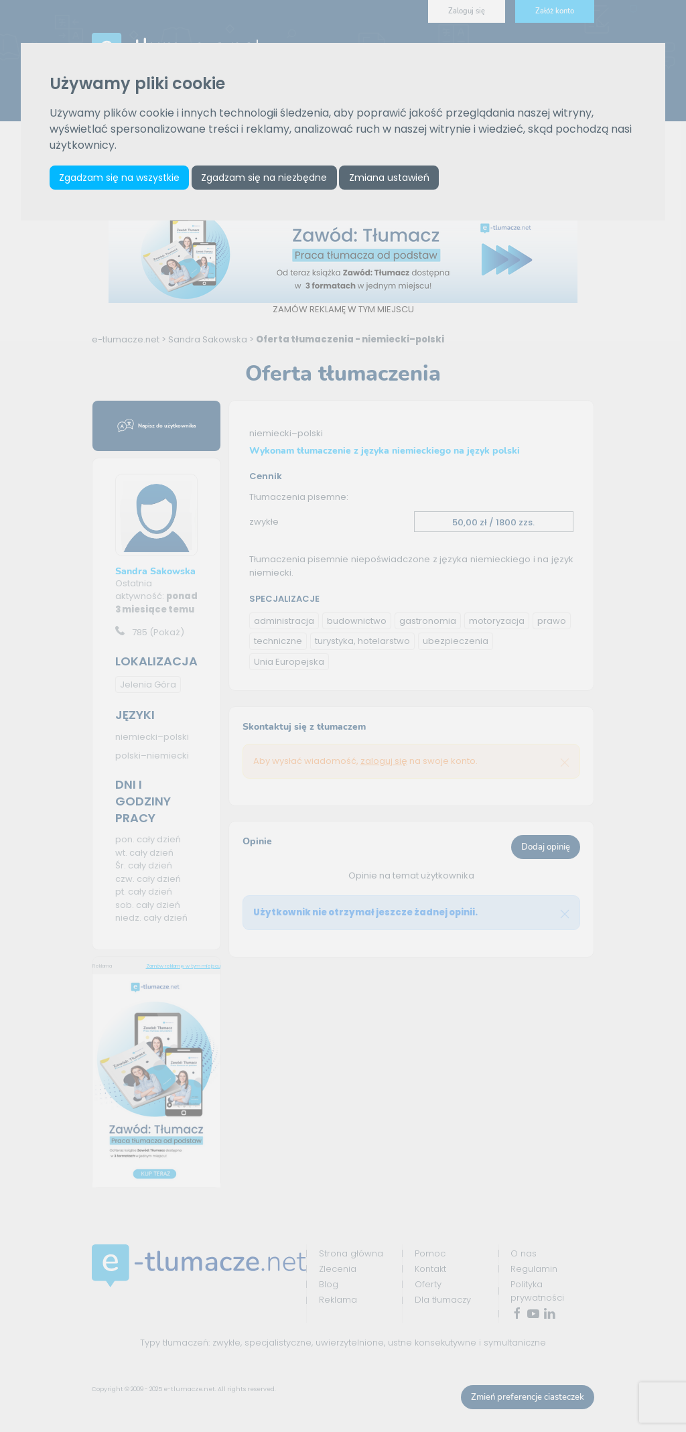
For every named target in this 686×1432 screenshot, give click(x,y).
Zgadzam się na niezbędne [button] (264, 177)
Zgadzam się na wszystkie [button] (119, 177)
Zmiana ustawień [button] (389, 177)
